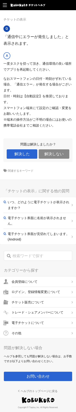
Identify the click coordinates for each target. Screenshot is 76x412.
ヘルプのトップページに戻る (39, 391)
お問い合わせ (38, 376)
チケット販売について (28, 302)
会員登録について (24, 281)
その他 (16, 333)
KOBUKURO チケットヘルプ (28, 5)
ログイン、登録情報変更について (36, 292)
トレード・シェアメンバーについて (37, 312)
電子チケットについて (28, 322)
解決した (22, 154)
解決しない (54, 154)
